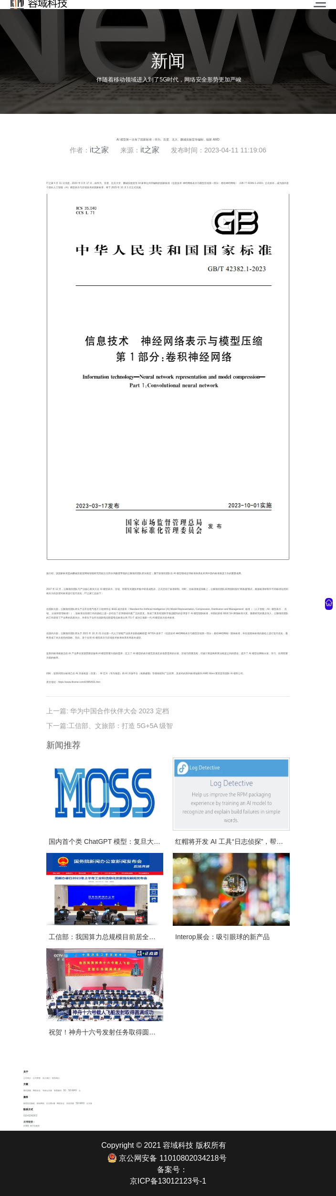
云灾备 (89, 1103)
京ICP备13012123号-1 (168, 1181)
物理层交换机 (29, 1103)
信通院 (26, 1126)
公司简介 (27, 1078)
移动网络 (40, 1103)
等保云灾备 (47, 1090)
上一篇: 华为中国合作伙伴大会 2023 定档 (107, 711)
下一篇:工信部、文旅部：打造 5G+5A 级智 (109, 726)
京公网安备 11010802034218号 (166, 1158)
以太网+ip (50, 1103)
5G (64, 1090)
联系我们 (56, 1078)
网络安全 (37, 1090)
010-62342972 (30, 1116)
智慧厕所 (58, 1090)
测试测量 (27, 1090)
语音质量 (70, 1103)
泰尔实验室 (35, 1126)
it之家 (99, 150)
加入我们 (46, 1078)
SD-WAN (72, 1090)
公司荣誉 (37, 1078)
